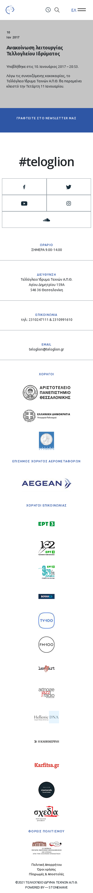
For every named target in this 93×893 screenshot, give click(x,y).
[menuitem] (74, 10)
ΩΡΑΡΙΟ (46, 245)
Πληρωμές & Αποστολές (46, 874)
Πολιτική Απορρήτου (46, 864)
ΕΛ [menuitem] (73, 10)
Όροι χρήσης (46, 869)
